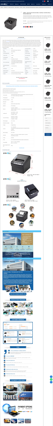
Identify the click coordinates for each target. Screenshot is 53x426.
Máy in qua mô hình (11, 7)
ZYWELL (2, 7)
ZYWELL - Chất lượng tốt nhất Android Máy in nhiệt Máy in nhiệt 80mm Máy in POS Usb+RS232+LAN (37, 7)
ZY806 (21, 7)
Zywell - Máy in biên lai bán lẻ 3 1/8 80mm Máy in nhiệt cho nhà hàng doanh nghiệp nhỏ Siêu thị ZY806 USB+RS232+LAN (48, 86)
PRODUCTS (6, 7)
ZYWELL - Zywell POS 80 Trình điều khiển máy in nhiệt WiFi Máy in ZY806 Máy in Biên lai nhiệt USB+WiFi (48, 50)
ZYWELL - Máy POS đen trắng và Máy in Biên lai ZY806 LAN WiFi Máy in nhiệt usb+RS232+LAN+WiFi (48, 110)
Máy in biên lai (17, 7)
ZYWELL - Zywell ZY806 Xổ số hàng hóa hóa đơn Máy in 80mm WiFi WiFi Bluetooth (48, 98)
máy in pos (7, 41)
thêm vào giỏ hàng (48, 64)
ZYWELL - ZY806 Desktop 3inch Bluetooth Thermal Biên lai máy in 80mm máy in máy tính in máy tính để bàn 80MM (48, 62)
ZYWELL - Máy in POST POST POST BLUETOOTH (48, 74)
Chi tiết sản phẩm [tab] (21, 37)
